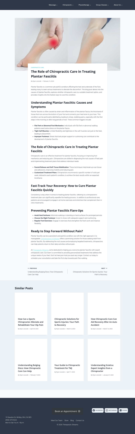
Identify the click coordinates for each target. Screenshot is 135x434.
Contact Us (80, 420)
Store (66, 420)
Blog (72, 420)
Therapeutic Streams (40, 250)
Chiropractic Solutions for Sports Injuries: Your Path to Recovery (88, 271)
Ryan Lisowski (37, 81)
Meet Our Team (56, 420)
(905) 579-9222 (11, 420)
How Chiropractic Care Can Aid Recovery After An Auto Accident (104, 322)
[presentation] (31, 303)
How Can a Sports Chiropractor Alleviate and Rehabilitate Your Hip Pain (30, 322)
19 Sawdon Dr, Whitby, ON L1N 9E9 (18, 417)
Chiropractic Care (37, 67)
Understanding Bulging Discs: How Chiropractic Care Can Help (47, 271)
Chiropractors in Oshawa (50, 239)
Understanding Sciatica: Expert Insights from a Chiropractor (102, 368)
